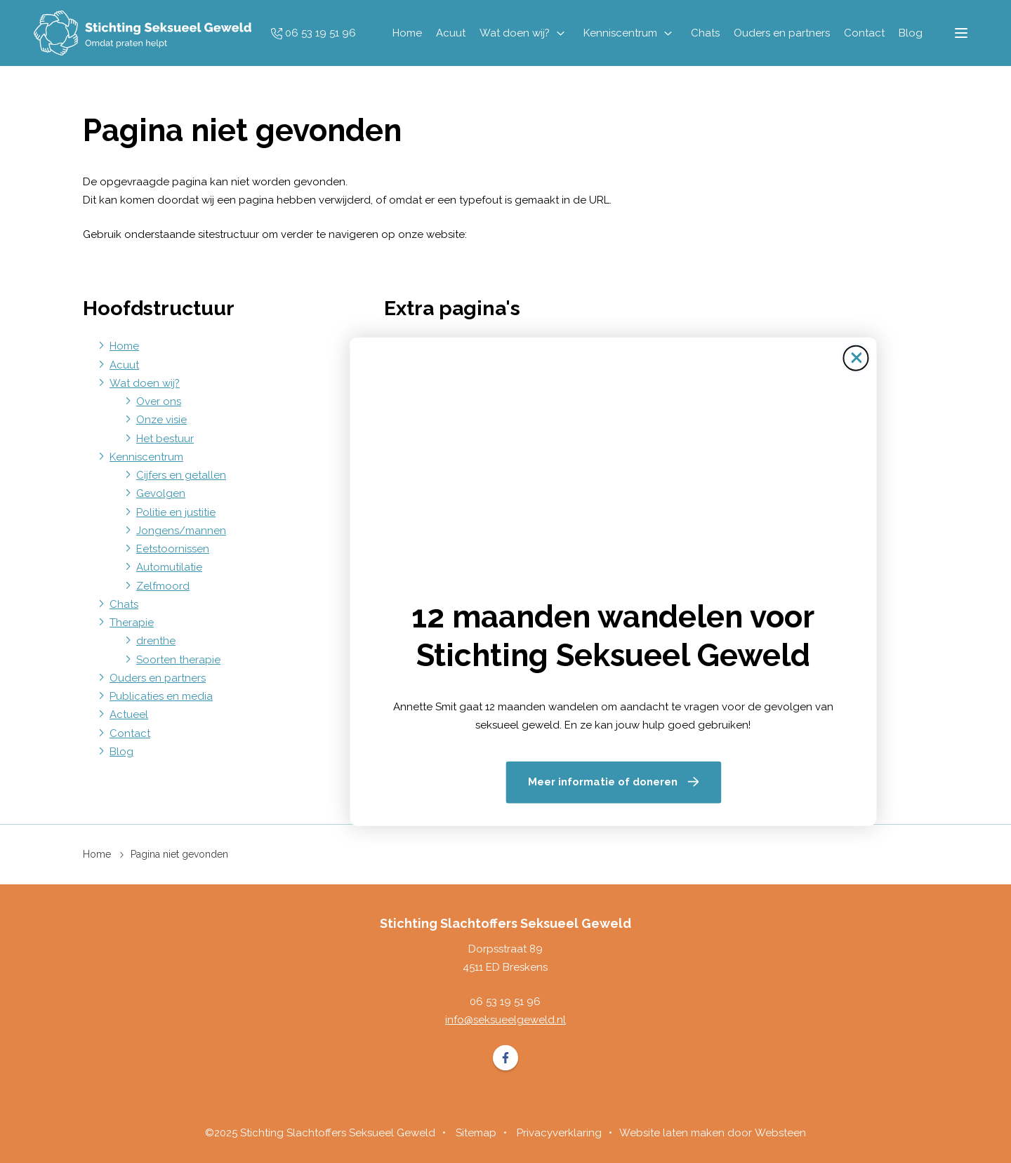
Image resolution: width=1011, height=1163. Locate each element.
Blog (909, 33)
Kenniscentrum (619, 33)
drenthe (156, 640)
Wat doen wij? (513, 33)
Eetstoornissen (172, 549)
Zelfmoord (163, 586)
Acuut (449, 33)
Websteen (780, 1133)
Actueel (129, 714)
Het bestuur (165, 438)
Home (406, 33)
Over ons (158, 401)
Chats (703, 33)
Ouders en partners (780, 33)
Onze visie (161, 419)
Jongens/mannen (181, 530)
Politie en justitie (176, 512)
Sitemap (431, 346)
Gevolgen (160, 493)
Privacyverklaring (559, 1133)
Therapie (132, 622)
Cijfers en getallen (181, 475)
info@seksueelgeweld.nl (505, 1020)
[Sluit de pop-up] (748, 369)
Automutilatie (169, 567)
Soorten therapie (178, 659)
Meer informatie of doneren (495, 770)
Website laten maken (672, 1133)
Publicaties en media (161, 696)
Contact (862, 33)
